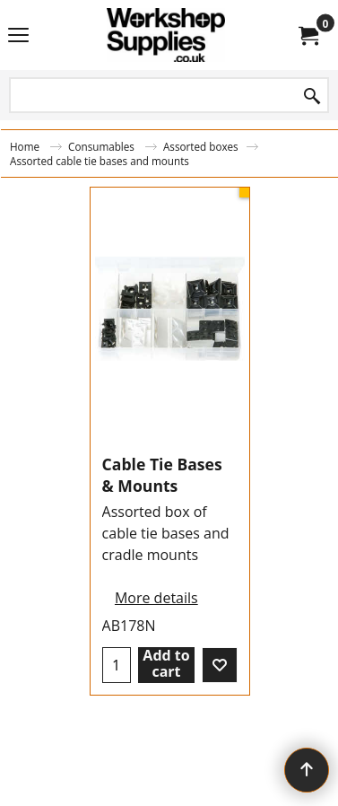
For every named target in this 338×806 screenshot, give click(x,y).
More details (156, 598)
